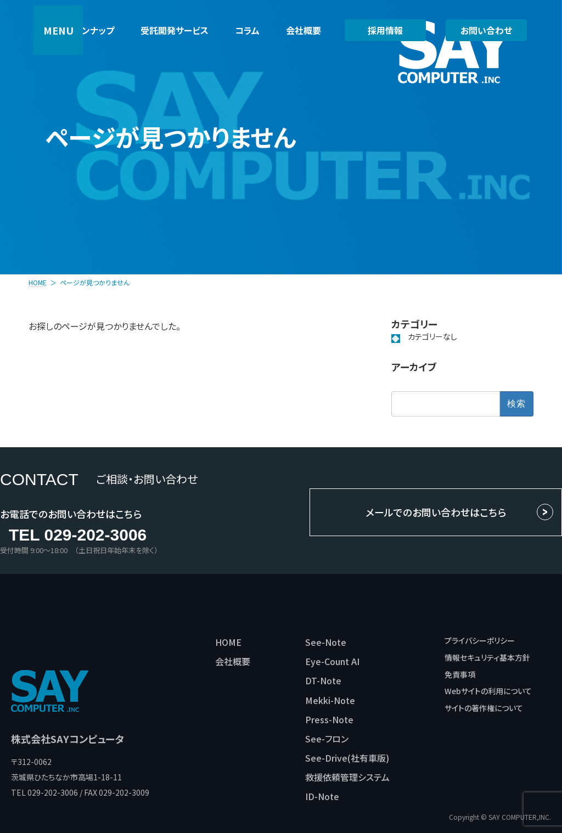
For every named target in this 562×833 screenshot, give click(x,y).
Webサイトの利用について (488, 690)
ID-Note (322, 796)
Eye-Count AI (332, 661)
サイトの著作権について (484, 707)
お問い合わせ (486, 30)
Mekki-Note (330, 700)
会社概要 (232, 661)
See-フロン (327, 738)
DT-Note (323, 680)
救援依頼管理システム (347, 777)
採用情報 (385, 30)
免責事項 (460, 674)
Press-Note (329, 719)
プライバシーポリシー (480, 640)
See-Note (325, 642)
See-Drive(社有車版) (347, 757)
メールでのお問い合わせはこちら (436, 512)
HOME (228, 642)
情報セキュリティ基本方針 (487, 657)
